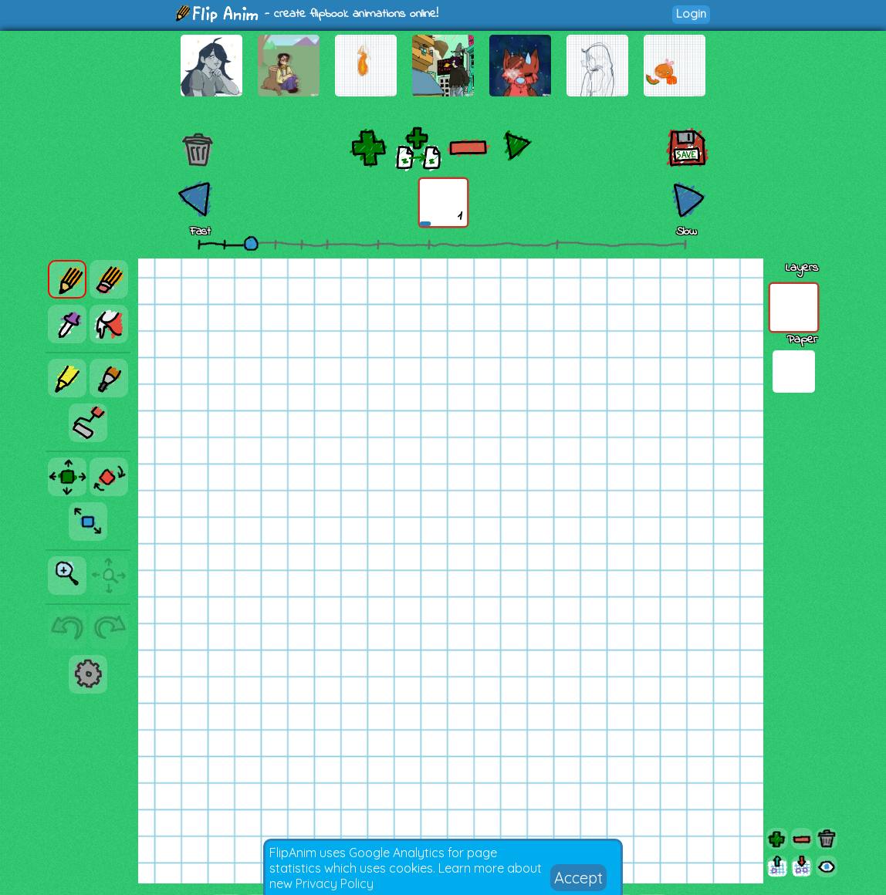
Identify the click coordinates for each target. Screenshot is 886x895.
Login (691, 13)
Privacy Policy (335, 883)
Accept (578, 877)
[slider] (251, 243)
